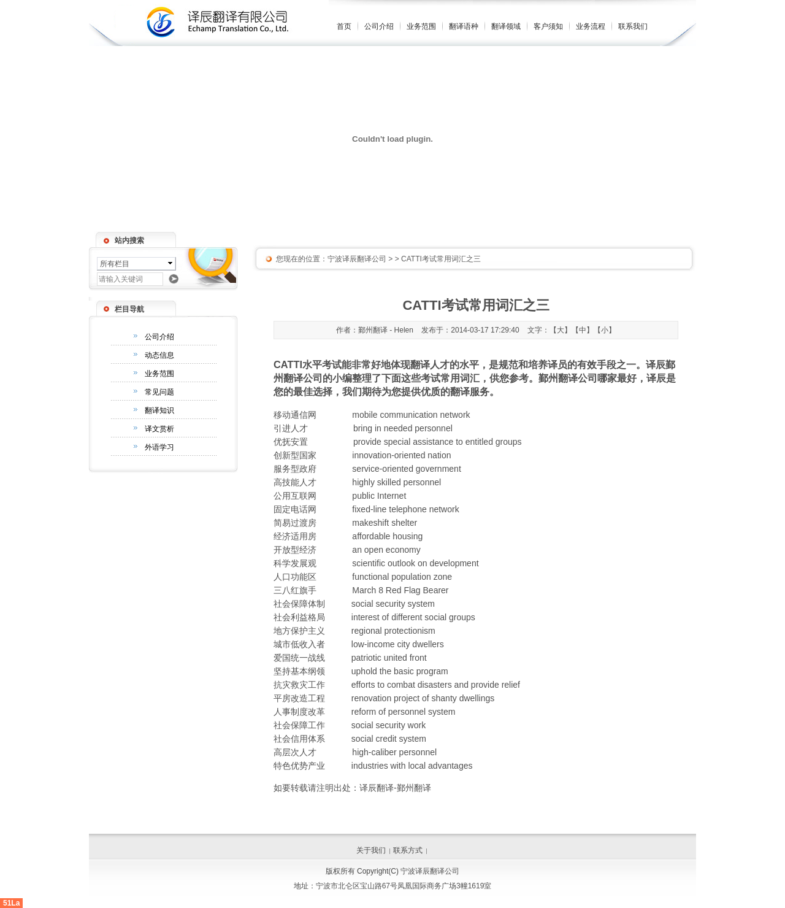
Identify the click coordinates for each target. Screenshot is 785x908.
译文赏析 (159, 429)
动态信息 (159, 355)
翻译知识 (159, 410)
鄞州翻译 (414, 788)
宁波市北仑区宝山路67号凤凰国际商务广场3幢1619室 (404, 886)
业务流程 (590, 26)
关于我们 (371, 850)
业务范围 (421, 26)
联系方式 (408, 850)
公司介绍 (379, 26)
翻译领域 (506, 26)
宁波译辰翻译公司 (356, 259)
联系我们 (633, 26)
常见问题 (159, 392)
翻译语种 (463, 26)
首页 (344, 26)
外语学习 (159, 447)
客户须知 (548, 26)
